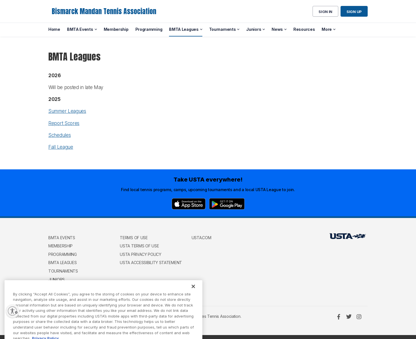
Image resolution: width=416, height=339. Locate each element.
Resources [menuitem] (304, 29)
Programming (62, 254)
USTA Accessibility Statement (151, 262)
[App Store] (189, 204)
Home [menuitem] (54, 29)
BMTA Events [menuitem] (80, 29)
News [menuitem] (277, 29)
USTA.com (201, 237)
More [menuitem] (327, 29)
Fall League (60, 147)
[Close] (193, 295)
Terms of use (134, 237)
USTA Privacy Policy (140, 254)
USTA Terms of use (139, 245)
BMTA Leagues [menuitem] (183, 29)
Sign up (354, 11)
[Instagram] (359, 317)
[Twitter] (349, 317)
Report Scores (63, 123)
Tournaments (63, 271)
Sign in (325, 11)
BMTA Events (61, 237)
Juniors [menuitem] (253, 29)
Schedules (59, 135)
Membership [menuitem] (116, 29)
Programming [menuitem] (148, 29)
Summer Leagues (67, 111)
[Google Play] (227, 204)
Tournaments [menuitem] (222, 29)
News (54, 287)
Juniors (56, 279)
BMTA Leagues (62, 262)
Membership (60, 245)
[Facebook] (338, 317)
